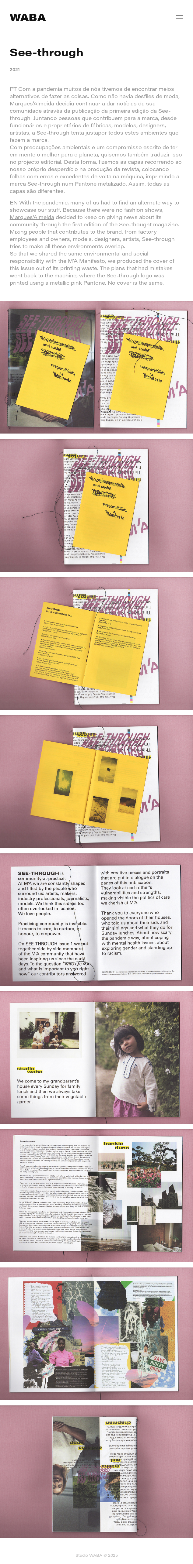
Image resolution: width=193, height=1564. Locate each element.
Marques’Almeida (32, 103)
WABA (28, 17)
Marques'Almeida (32, 217)
